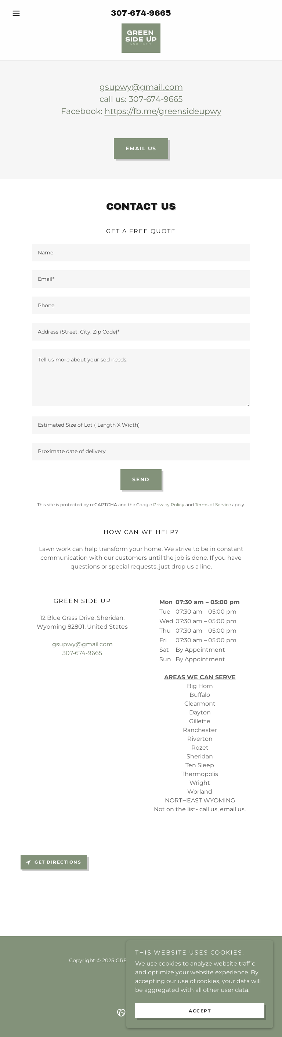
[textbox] (141, 252)
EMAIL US (141, 148)
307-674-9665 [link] (141, 13)
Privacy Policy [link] (168, 504)
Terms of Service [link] (213, 504)
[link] (141, 38)
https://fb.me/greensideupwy (163, 111)
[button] (28, 13)
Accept (200, 1011)
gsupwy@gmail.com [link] (82, 644)
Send (141, 479)
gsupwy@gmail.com (141, 87)
